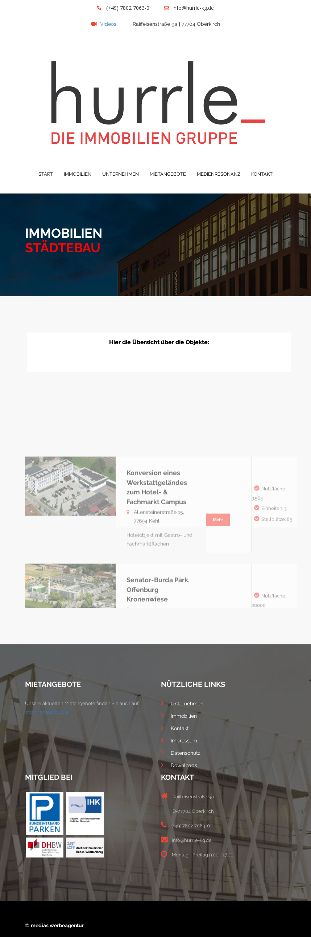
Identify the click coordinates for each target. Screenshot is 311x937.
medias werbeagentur (57, 925)
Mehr (218, 555)
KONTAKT (262, 174)
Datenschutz (180, 752)
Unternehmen (182, 702)
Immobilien (179, 715)
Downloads (179, 764)
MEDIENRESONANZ (218, 174)
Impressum (179, 740)
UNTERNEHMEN (120, 174)
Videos (103, 24)
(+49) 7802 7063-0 (123, 7)
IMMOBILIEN (77, 174)
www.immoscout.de (47, 712)
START (45, 174)
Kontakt (175, 727)
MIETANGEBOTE (168, 174)
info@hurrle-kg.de (189, 7)
